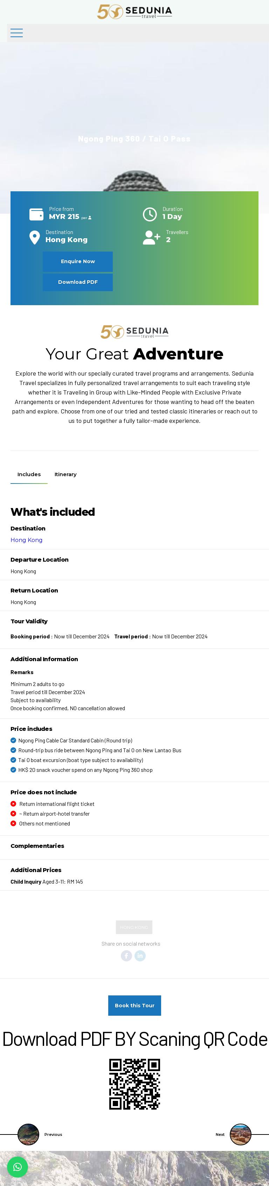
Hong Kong (27, 540)
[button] (17, 1167)
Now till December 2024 (60, 636)
